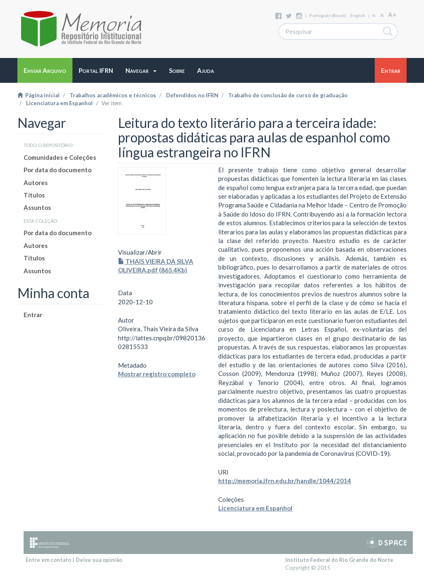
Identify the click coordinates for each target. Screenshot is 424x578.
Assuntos (37, 207)
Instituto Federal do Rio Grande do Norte (339, 559)
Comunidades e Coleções (60, 157)
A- (374, 15)
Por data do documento (58, 169)
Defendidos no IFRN (192, 95)
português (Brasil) (327, 15)
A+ (392, 14)
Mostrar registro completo (156, 374)
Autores (36, 182)
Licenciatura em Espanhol (59, 103)
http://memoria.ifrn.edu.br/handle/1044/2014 (284, 480)
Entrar (33, 314)
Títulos (34, 195)
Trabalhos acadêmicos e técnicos (113, 95)
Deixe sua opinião (99, 559)
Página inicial (38, 95)
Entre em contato (48, 559)
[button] (141, 70)
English (357, 15)
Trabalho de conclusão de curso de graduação (287, 95)
